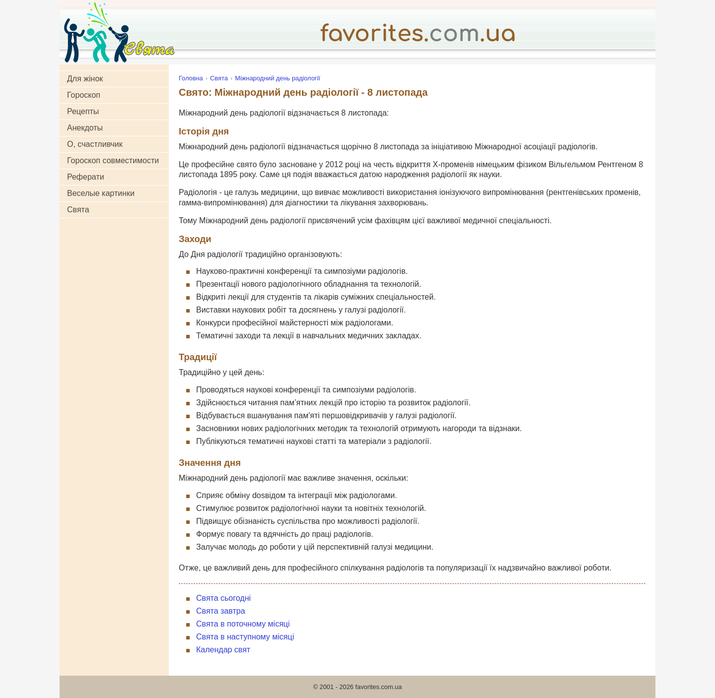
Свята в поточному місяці (243, 624)
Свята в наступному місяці (245, 637)
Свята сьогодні (223, 598)
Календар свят (223, 649)
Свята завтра (220, 611)
